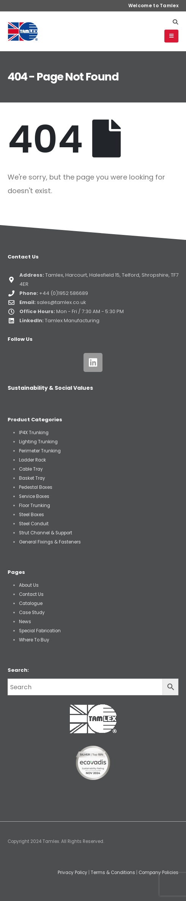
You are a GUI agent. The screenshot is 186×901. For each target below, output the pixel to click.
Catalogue (31, 603)
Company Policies (158, 872)
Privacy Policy (72, 872)
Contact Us (31, 594)
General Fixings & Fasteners (50, 542)
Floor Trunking (34, 505)
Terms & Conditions (113, 872)
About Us (29, 585)
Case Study (32, 613)
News (25, 622)
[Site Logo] (23, 31)
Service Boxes (34, 496)
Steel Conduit (34, 524)
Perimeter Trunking (40, 451)
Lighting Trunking (38, 442)
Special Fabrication (40, 631)
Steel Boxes (31, 515)
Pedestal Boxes (35, 487)
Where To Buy (34, 640)
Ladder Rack (32, 460)
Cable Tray (31, 469)
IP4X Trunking (34, 433)
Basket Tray (32, 478)
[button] (175, 22)
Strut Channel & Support (45, 533)
